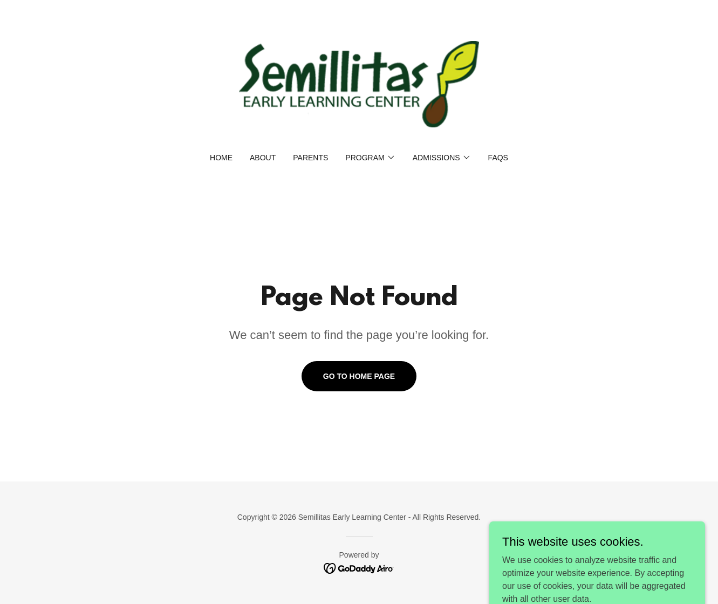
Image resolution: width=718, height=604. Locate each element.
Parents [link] (310, 157)
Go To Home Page (359, 376)
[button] (370, 157)
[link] (359, 83)
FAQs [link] (498, 157)
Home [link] (221, 157)
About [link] (263, 157)
